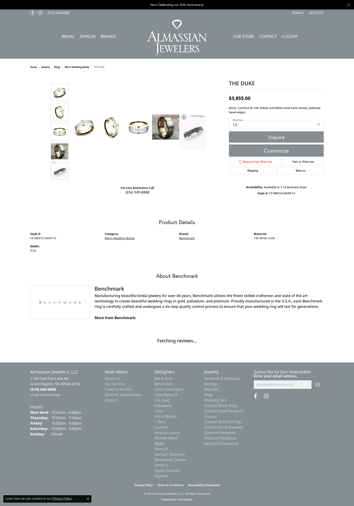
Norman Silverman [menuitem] (169, 454)
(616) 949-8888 (137, 192)
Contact (268, 36)
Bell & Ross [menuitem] (163, 378)
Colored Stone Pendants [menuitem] (224, 411)
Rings (57, 67)
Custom (289, 36)
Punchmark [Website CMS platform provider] (185, 499)
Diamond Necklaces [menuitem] (220, 438)
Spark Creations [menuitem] (167, 470)
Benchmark (187, 238)
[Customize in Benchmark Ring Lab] (192, 132)
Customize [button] (276, 150)
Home (33, 67)
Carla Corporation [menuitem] (169, 389)
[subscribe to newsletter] (318, 384)
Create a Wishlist (118, 389)
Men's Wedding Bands (77, 67)
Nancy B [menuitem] (161, 448)
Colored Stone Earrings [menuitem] (223, 421)
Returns (300, 170)
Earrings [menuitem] (211, 383)
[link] (58, 12)
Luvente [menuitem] (161, 427)
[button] (297, 12)
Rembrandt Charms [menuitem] (170, 459)
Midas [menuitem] (159, 443)
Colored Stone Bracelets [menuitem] (223, 427)
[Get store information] (45, 395)
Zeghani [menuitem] (161, 476)
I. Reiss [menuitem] (160, 421)
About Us (112, 378)
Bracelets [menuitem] (211, 389)
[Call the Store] (43, 389)
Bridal (68, 36)
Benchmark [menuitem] (163, 383)
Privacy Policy (143, 485)
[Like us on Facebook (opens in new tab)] (32, 13)
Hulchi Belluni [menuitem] (165, 416)
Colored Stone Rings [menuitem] (220, 405)
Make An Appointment (123, 394)
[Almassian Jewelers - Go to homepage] (177, 38)
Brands (108, 36)
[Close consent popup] (87, 498)
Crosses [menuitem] (210, 416)
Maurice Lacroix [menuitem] (167, 432)
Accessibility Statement (204, 485)
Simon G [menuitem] (161, 465)
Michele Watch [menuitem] (166, 438)
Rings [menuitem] (208, 394)
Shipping (252, 170)
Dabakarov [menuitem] (163, 405)
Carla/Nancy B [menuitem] (165, 394)
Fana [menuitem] (158, 411)
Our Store (243, 36)
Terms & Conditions (170, 485)
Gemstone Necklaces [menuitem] (221, 443)
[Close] (348, 5)
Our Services (115, 383)
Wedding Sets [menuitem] (215, 400)
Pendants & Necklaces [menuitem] (222, 378)
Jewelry (87, 36)
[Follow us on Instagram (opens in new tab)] (40, 13)
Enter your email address (275, 376)
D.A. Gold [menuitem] (162, 400)
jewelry (45, 67)
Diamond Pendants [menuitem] (219, 432)
